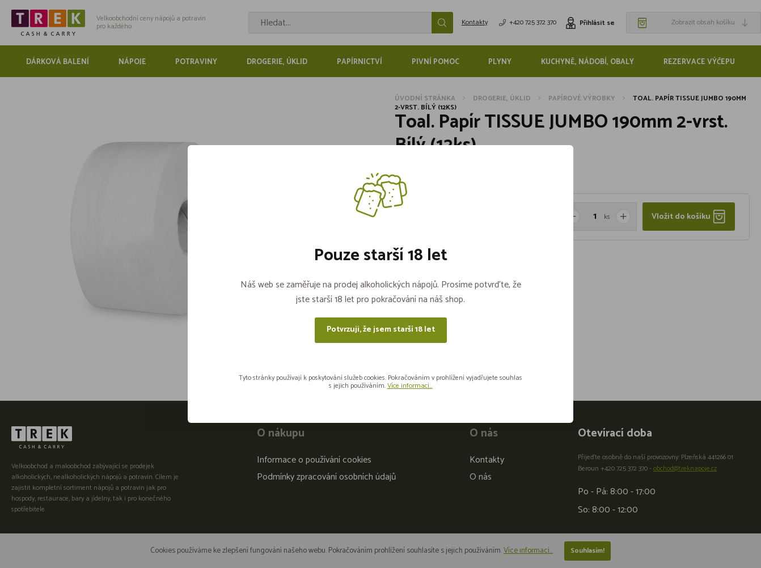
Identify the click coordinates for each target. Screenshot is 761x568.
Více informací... (410, 385)
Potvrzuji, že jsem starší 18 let (381, 329)
